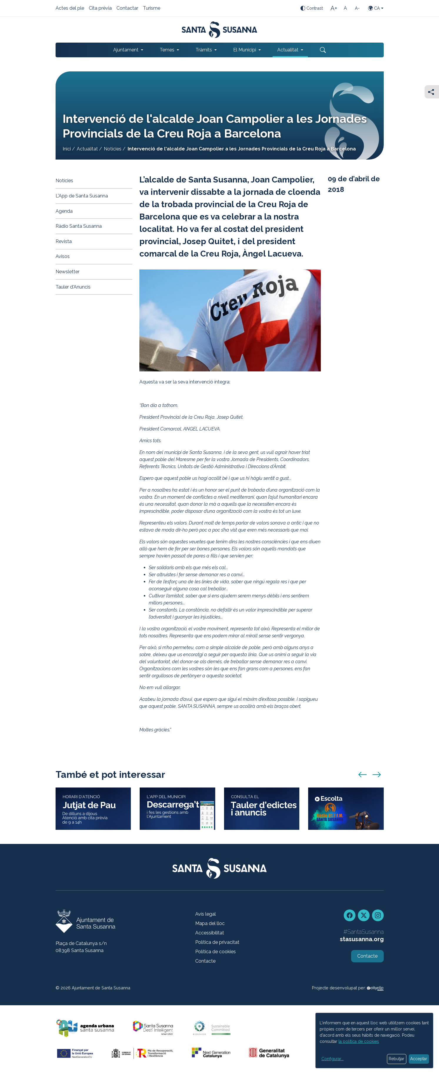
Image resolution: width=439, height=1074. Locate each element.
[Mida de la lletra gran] (334, 8)
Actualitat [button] (287, 50)
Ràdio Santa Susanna (79, 226)
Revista (64, 241)
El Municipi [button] (244, 50)
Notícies (112, 149)
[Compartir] (432, 91)
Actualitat (87, 149)
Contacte (205, 961)
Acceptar (418, 1058)
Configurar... (332, 1058)
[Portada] (219, 29)
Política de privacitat (217, 942)
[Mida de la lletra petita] (357, 8)
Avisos (63, 256)
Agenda (64, 211)
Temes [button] (167, 50)
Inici (67, 149)
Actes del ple (70, 8)
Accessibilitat (209, 933)
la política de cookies (358, 1041)
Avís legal (205, 914)
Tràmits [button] (204, 50)
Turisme (151, 8)
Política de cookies (215, 951)
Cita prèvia (100, 8)
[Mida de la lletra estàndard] (345, 8)
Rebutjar (396, 1058)
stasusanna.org (362, 939)
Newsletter (67, 271)
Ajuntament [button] (125, 50)
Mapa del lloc (210, 923)
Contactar (127, 8)
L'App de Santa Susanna (82, 196)
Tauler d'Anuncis (73, 287)
